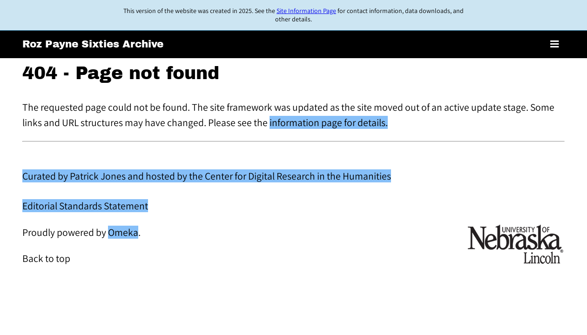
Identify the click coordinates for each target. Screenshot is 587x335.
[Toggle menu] (555, 44)
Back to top (46, 258)
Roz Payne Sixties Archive (92, 44)
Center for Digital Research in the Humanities (298, 175)
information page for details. (329, 122)
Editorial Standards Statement (85, 205)
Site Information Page (306, 11)
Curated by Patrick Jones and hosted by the (113, 175)
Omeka (123, 232)
